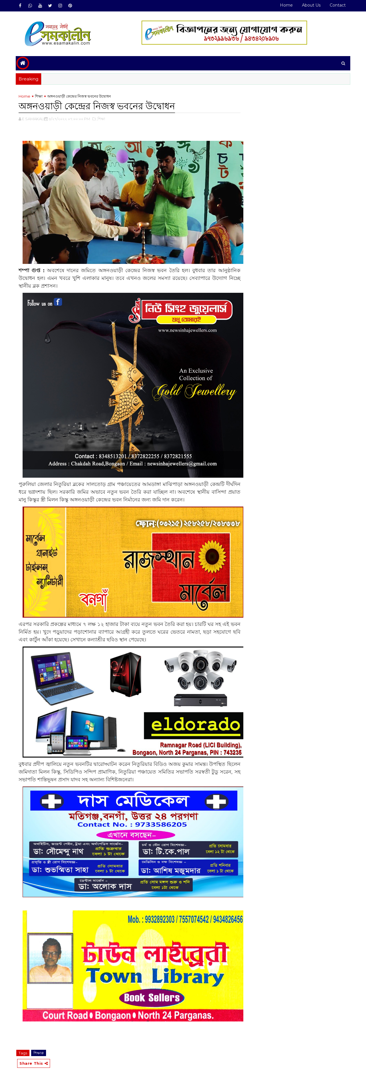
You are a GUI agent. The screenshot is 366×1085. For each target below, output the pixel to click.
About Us (311, 5)
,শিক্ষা (101, 118)
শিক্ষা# (38, 1053)
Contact (338, 5)
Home (286, 5)
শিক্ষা (39, 96)
